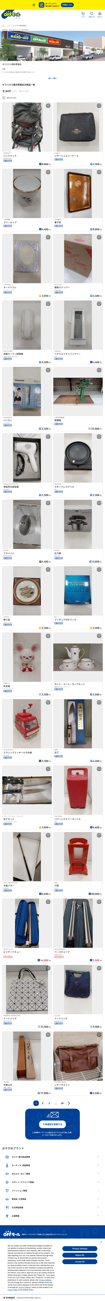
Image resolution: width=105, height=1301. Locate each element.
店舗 (8, 26)
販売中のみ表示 (9, 97)
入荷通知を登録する (52, 1124)
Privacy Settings (79, 1249)
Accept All (79, 1262)
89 (62, 1103)
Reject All (79, 1255)
